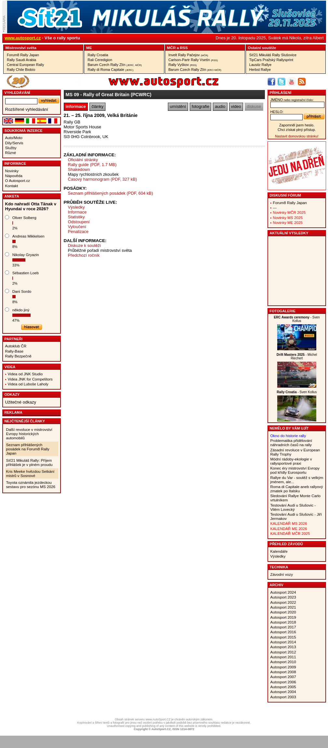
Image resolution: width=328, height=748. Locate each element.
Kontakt (11, 186)
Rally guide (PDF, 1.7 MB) (92, 164)
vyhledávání (17, 93)
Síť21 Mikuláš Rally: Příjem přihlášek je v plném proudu (29, 462)
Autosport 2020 (283, 612)
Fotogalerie (283, 311)
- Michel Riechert (297, 356)
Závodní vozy (281, 574)
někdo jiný (21, 310)
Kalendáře (279, 551)
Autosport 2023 (283, 597)
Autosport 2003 (283, 697)
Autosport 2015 (283, 637)
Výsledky (76, 207)
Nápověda (13, 176)
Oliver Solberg (24, 217)
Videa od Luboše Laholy (28, 384)
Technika (279, 567)
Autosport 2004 (283, 692)
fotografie (200, 106)
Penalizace (78, 231)
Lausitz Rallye (260, 65)
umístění (178, 106)
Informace (15, 163)
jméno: (292, 100)
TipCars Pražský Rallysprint (271, 60)
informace (76, 106)
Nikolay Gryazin (25, 254)
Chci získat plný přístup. (297, 130)
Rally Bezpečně (18, 356)
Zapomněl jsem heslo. (296, 125)
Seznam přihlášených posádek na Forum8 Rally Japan (27, 449)
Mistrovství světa (21, 47)
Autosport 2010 (283, 662)
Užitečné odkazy (20, 402)
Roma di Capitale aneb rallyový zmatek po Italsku (296, 488)
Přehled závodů (286, 544)
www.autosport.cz (23, 37)
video (236, 106)
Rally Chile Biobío (21, 69)
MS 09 (72, 94)
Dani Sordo (21, 291)
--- (275, 207)
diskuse (254, 106)
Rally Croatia (98, 55)
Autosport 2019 (283, 617)
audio (220, 106)
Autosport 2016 (283, 632)
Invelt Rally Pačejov (188, 55)
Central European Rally (25, 65)
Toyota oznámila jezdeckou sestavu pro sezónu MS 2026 (30, 484)
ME (89, 47)
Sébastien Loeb (25, 273)
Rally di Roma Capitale (110, 69)
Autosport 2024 (283, 592)
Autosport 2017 (283, 627)
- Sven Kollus (297, 319)
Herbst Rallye (260, 69)
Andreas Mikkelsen (28, 236)
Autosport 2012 (283, 652)
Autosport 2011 (283, 657)
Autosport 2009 (283, 667)
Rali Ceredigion (100, 60)
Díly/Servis (14, 143)
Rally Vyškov (183, 65)
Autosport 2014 (283, 642)
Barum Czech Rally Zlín (115, 65)
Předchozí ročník (84, 255)
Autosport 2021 (283, 607)
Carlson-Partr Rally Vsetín (193, 60)
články (97, 106)
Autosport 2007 (283, 677)
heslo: (277, 112)
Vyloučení (77, 226)
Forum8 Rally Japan (23, 55)
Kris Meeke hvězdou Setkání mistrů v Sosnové (30, 473)
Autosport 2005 (283, 687)
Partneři (14, 339)
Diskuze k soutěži (84, 245)
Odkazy (12, 394)
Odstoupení (79, 221)
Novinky (12, 171)
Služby (11, 148)
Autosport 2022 (283, 602)
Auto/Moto (13, 137)
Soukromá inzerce (24, 131)
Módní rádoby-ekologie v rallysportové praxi (291, 461)
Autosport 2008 (283, 672)
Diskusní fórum (285, 195)
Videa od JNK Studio (25, 374)
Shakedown (79, 169)
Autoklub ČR (16, 346)
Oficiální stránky (83, 159)
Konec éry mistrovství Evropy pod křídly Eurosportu (295, 470)
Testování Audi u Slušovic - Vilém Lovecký (293, 507)
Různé (10, 152)
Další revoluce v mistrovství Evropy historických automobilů (29, 433)
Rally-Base (14, 351)
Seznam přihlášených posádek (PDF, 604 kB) (110, 193)
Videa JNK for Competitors (30, 379)
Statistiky (76, 216)
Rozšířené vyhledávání (26, 109)
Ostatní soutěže (262, 47)
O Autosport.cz (17, 180)
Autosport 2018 (283, 622)
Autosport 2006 (283, 682)
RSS (184, 47)
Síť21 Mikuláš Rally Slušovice (272, 55)
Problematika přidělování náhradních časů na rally (291, 442)
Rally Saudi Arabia (21, 60)
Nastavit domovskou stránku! (296, 136)
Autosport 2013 (283, 647)
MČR (171, 47)
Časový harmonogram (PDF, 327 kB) (102, 179)
